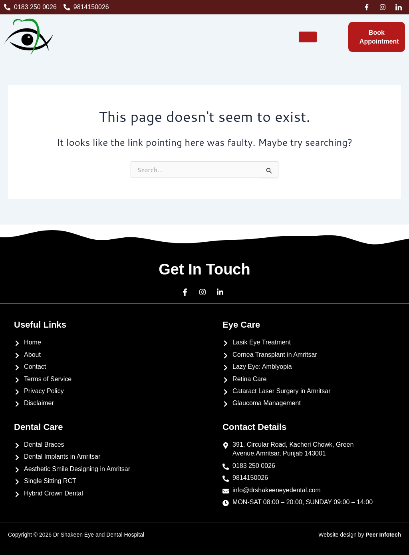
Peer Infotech (383, 534)
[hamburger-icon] (308, 37)
